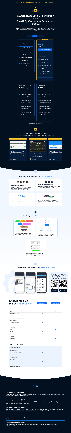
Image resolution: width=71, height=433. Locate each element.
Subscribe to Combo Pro (45, 49)
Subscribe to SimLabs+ (26, 47)
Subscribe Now (42, 303)
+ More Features (26, 70)
